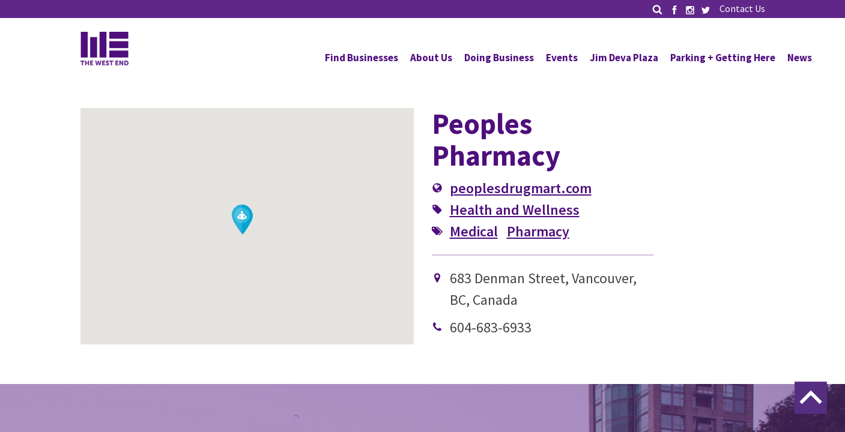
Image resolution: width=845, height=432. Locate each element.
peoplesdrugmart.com (521, 188)
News (799, 57)
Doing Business (499, 57)
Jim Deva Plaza (624, 57)
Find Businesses (361, 57)
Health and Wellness (515, 209)
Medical (474, 231)
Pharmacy (538, 231)
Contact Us (742, 8)
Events (562, 57)
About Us (431, 57)
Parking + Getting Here (722, 57)
